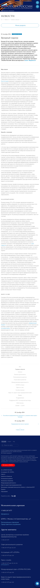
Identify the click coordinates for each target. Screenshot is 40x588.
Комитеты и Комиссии (6, 476)
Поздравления (20, 398)
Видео (20, 395)
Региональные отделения (10, 522)
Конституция (4, 82)
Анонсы (20, 372)
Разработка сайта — (8, 496)
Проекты (3, 489)
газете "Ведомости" (30, 60)
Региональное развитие (20, 377)
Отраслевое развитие (20, 379)
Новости (7, 19)
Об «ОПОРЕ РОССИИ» (6, 470)
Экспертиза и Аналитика (7, 480)
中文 (14, 441)
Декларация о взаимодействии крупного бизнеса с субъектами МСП (18, 487)
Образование (4, 491)
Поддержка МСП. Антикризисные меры (20, 400)
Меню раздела (20, 25)
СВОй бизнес (20, 403)
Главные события (15, 19)
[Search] (9, 445)
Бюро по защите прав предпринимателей (20, 392)
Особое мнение (20, 390)
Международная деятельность (20, 382)
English (9, 441)
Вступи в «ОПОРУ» (8, 465)
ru (37, 6)
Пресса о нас (20, 387)
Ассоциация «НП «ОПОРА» (7, 472)
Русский (4, 441)
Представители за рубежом (11, 524)
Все (20, 366)
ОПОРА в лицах (20, 385)
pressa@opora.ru (5, 564)
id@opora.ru (5, 514)
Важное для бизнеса (20, 374)
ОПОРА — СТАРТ (20, 405)
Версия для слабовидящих (7, 10)
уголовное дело (5, 329)
